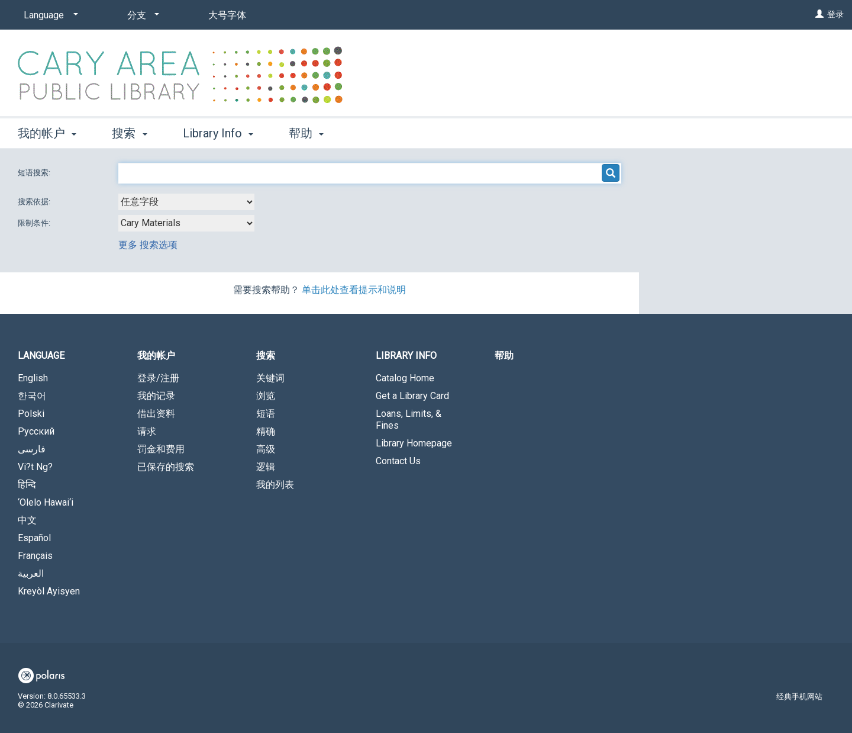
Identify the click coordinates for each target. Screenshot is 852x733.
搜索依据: (35, 201)
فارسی (32, 449)
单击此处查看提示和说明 (354, 289)
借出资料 (156, 413)
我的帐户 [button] (47, 133)
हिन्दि (27, 484)
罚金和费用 (161, 449)
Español (34, 538)
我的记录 (156, 395)
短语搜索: (35, 172)
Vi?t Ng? (35, 466)
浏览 (265, 395)
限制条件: (35, 222)
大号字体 (227, 15)
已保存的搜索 (165, 466)
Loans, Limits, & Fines (408, 419)
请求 (146, 431)
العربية (31, 573)
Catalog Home (405, 378)
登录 (835, 14)
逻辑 (265, 466)
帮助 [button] (306, 133)
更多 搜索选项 (148, 244)
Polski (31, 413)
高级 (265, 449)
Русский (36, 431)
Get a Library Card (412, 395)
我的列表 (275, 484)
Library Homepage (414, 443)
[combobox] (186, 202)
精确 (265, 431)
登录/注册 (158, 378)
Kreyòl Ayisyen (49, 591)
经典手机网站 (799, 696)
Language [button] (41, 355)
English (33, 378)
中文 (27, 520)
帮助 (504, 355)
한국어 (32, 395)
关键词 (270, 378)
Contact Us (398, 461)
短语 (265, 413)
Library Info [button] (218, 133)
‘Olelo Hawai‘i (45, 502)
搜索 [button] (129, 133)
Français (35, 555)
